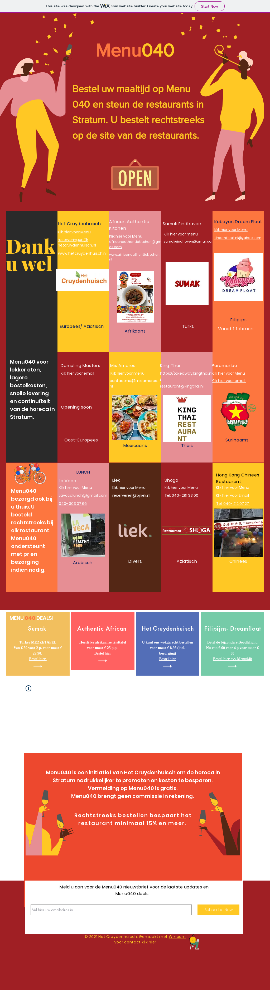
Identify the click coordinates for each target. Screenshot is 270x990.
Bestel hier (102, 653)
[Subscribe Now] (218, 909)
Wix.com (177, 936)
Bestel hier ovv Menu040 (232, 659)
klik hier (149, 942)
